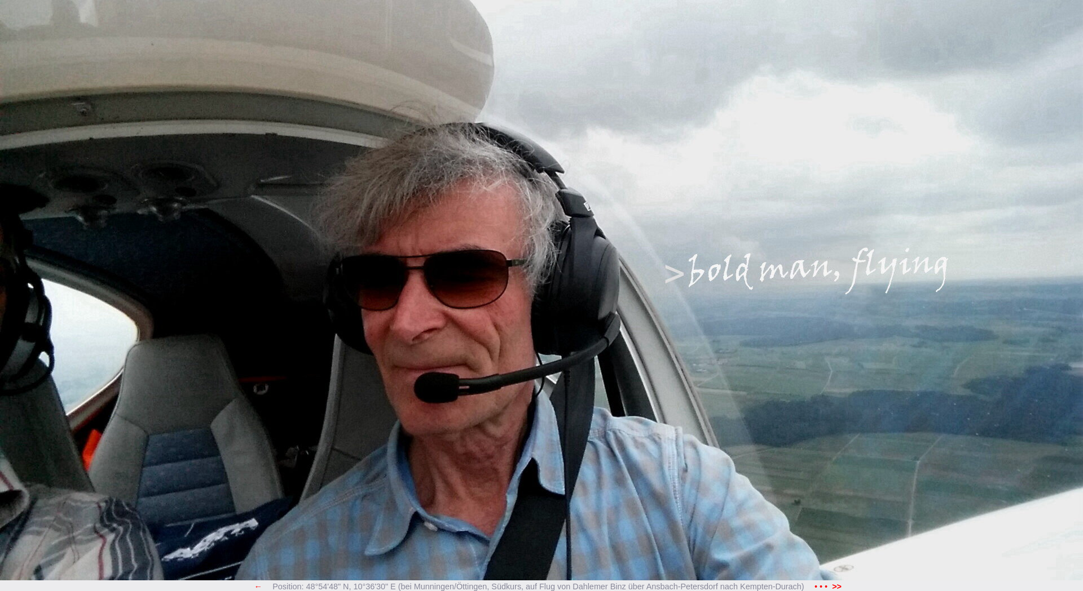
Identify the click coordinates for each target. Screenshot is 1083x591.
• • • (828, 586)
